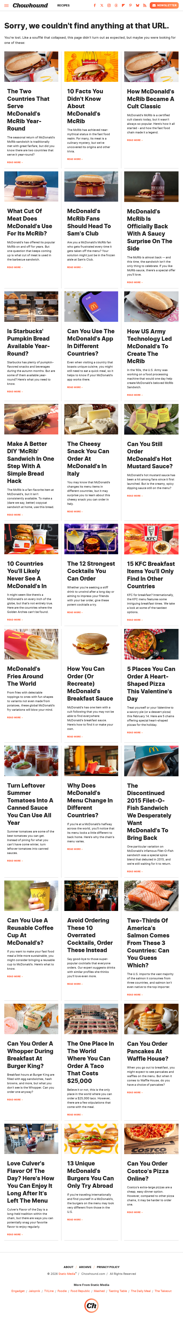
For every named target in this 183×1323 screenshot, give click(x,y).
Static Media (66, 1274)
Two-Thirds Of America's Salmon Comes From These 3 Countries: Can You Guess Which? (148, 943)
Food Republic (80, 1291)
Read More (14, 162)
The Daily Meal (141, 1291)
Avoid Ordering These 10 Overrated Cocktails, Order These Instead (90, 935)
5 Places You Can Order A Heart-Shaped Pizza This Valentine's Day (151, 683)
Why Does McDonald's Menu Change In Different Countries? (90, 800)
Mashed (99, 1291)
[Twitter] (102, 6)
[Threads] (116, 6)
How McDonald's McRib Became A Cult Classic (150, 99)
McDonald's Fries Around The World (25, 676)
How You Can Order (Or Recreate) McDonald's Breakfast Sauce (90, 683)
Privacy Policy (108, 1267)
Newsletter (164, 5)
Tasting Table (118, 1291)
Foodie (62, 1291)
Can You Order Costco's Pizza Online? (148, 1171)
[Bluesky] (137, 6)
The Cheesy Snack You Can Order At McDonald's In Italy (88, 458)
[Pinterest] (130, 6)
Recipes (63, 5)
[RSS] (145, 6)
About (68, 1267)
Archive (85, 1267)
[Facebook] (95, 6)
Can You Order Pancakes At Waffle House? (148, 1051)
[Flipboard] (123, 6)
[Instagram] (109, 6)
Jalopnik (34, 1291)
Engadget (18, 1291)
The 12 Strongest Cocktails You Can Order (91, 571)
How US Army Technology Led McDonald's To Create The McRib (149, 346)
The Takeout (163, 1291)
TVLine (49, 1291)
